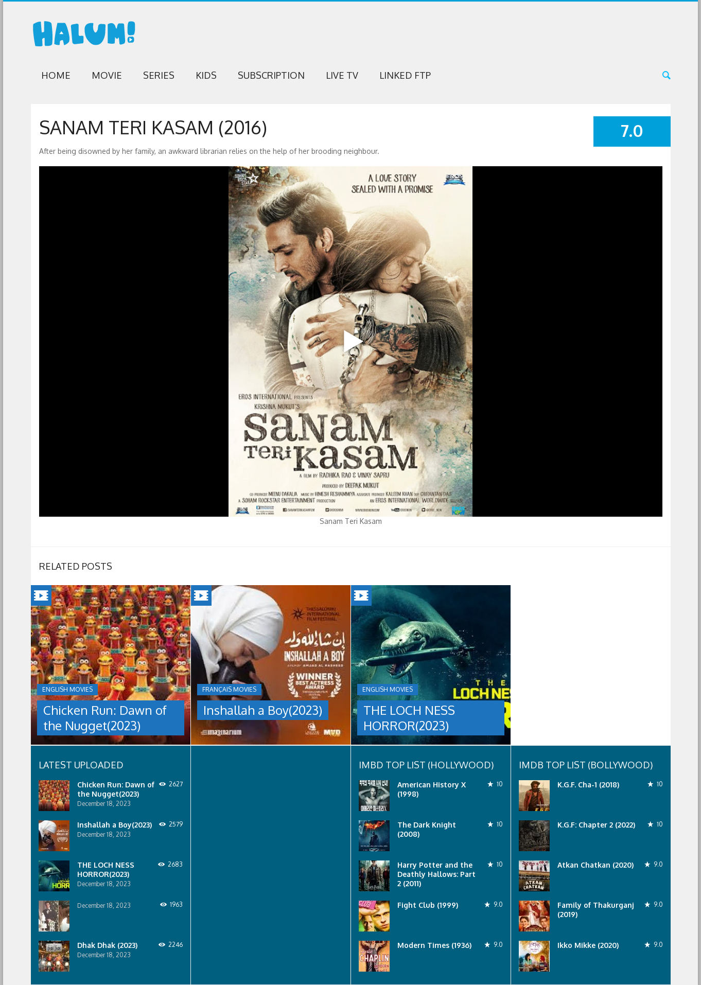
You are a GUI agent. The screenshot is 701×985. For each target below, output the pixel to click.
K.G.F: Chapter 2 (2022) (596, 824)
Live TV (342, 75)
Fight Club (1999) (427, 905)
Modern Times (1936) (434, 945)
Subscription (271, 75)
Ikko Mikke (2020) (588, 945)
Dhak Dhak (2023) (107, 945)
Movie (107, 75)
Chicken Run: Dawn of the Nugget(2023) (105, 717)
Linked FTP (405, 75)
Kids (206, 75)
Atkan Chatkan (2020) (595, 864)
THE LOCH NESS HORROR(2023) (409, 717)
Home (56, 75)
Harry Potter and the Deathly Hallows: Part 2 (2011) (436, 874)
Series (158, 75)
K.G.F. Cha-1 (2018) (588, 784)
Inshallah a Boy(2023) (262, 710)
